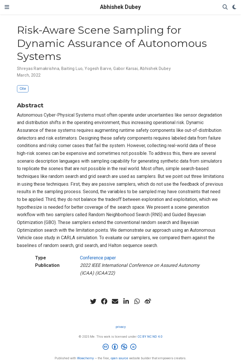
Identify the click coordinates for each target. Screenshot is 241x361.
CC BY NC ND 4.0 (149, 337)
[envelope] (115, 301)
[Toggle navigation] (7, 7)
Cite (23, 88)
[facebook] (104, 301)
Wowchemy (85, 358)
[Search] (225, 7)
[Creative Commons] (121, 347)
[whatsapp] (137, 301)
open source (119, 358)
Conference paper (98, 258)
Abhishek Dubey (120, 7)
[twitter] (93, 301)
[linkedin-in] (126, 301)
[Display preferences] (234, 7)
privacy (121, 327)
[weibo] (148, 301)
